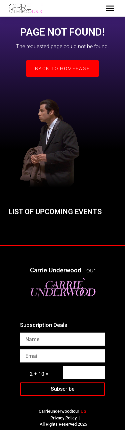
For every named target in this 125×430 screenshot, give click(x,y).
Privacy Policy (63, 417)
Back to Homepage (62, 68)
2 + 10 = (39, 374)
